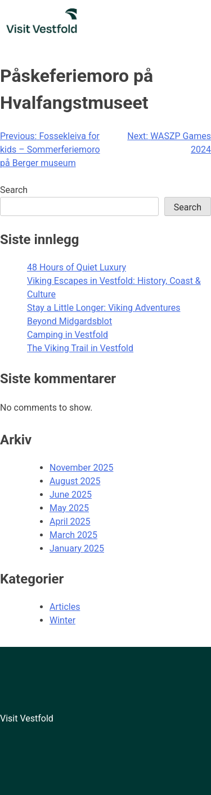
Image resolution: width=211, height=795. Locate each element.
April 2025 (70, 521)
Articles (65, 606)
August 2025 (75, 481)
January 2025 (77, 548)
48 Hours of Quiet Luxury (76, 267)
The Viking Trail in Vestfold (80, 348)
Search (14, 190)
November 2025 (81, 467)
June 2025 (71, 494)
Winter (62, 620)
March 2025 (73, 535)
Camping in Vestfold (67, 334)
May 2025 (69, 508)
